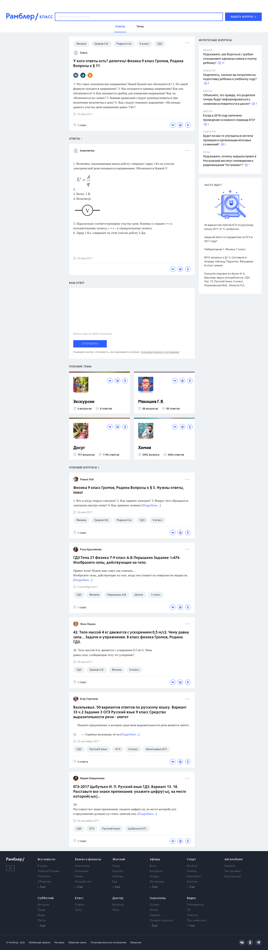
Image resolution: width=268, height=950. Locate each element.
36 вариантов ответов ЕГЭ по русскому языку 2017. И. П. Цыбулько (228, 227)
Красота (117, 871)
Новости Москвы (48, 871)
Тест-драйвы (232, 871)
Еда (114, 881)
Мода (116, 866)
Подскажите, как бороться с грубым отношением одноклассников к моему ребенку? (230, 59)
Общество (44, 881)
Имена (154, 910)
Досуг (79, 448)
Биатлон (192, 881)
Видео (191, 898)
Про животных (196, 920)
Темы (78, 910)
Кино (153, 866)
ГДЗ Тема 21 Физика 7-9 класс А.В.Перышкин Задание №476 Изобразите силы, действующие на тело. (126, 560)
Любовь (117, 876)
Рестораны (157, 881)
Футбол (192, 866)
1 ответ (79, 125)
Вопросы (118, 904)
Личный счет (83, 881)
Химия (144, 448)
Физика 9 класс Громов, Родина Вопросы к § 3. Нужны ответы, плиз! (128, 490)
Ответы (79, 904)
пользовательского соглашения (160, 352)
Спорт (191, 859)
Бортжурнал (232, 876)
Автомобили (233, 859)
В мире (42, 866)
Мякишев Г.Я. (151, 402)
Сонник (154, 904)
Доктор (118, 898)
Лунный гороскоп (161, 920)
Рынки (79, 876)
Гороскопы (158, 898)
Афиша (155, 859)
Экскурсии (83, 402)
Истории (43, 904)
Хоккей (191, 871)
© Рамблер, (12, 942)
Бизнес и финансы (88, 859)
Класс (79, 898)
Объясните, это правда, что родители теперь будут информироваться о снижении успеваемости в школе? (229, 99)
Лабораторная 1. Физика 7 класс (225, 249)
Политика (44, 876)
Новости (229, 866)
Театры (154, 876)
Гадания (155, 915)
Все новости (46, 859)
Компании (81, 871)
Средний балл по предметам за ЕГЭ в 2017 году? (228, 239)
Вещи (41, 915)
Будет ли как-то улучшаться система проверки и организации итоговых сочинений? (228, 140)
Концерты (156, 871)
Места (42, 920)
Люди (41, 910)
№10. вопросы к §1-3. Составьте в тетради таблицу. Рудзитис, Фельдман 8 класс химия (228, 261)
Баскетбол (194, 876)
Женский (118, 859)
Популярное (195, 904)
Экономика (82, 866)
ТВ (188, 910)
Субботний (46, 898)
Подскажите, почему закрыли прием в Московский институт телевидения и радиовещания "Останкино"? (229, 161)
